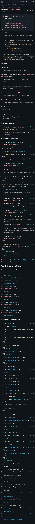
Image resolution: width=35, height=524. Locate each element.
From (12, 198)
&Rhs (18, 224)
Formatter (21, 168)
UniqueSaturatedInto (18, 453)
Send (11, 286)
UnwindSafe (14, 310)
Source (3, 11)
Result (6, 169)
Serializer (10, 251)
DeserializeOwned (14, 472)
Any (9, 323)
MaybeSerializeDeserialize (18, 514)
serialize (7, 244)
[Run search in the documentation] (17, 5)
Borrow (10, 345)
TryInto (14, 441)
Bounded (8, 458)
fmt (5, 168)
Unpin (12, 302)
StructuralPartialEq (18, 260)
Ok (28, 246)
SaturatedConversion (16, 420)
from (5, 203)
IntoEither (12, 390)
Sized (14, 326)
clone (6, 147)
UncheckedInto (16, 447)
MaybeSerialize (13, 508)
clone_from (8, 154)
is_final (10, 130)
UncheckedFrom (10, 450)
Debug (13, 163)
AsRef (9, 404)
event (18, 7)
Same (10, 417)
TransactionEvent (27, 2)
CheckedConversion (15, 357)
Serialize (14, 236)
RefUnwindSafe (15, 278)
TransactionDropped (17, 27)
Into (12, 384)
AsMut (16, 404)
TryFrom (14, 435)
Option (24, 20)
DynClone (11, 369)
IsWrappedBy (18, 399)
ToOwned (11, 426)
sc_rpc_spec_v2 (5, 7)
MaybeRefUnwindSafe (15, 493)
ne (5, 224)
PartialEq (14, 210)
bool (22, 130)
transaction (13, 7)
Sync (11, 294)
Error (23, 186)
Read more (22, 151)
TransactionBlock (18, 22)
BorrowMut (12, 351)
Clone (13, 142)
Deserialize (19, 177)
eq (5, 215)
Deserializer (10, 189)
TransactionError (15, 23)
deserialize (8, 184)
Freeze (12, 270)
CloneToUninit (13, 360)
